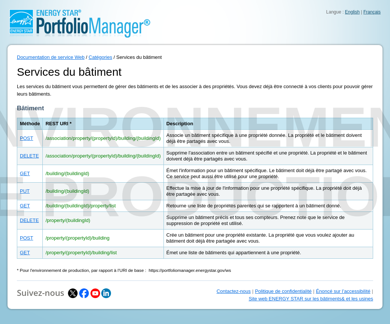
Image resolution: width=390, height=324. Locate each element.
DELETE (29, 156)
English (352, 12)
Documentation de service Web (50, 57)
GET (25, 173)
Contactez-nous (233, 291)
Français (372, 12)
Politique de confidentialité (283, 291)
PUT (25, 191)
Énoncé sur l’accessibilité (343, 291)
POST (26, 138)
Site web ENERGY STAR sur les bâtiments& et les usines (311, 299)
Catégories (100, 57)
